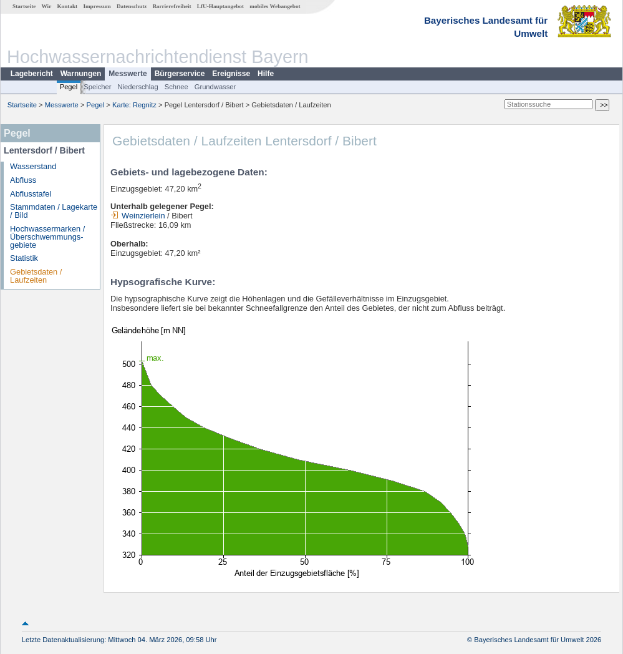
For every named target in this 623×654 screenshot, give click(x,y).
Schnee (176, 86)
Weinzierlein (137, 215)
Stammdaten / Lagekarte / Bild (53, 211)
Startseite (24, 6)
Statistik (24, 258)
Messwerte (128, 73)
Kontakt (67, 6)
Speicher (97, 86)
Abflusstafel (30, 193)
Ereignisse (231, 73)
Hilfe (266, 73)
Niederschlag (137, 86)
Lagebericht (32, 73)
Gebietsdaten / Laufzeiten (36, 276)
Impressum (96, 6)
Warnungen (81, 73)
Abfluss (23, 180)
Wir (47, 6)
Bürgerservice (180, 73)
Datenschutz (132, 6)
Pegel (69, 86)
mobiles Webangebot (274, 6)
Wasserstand (33, 166)
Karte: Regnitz (134, 105)
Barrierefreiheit (172, 6)
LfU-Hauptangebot (220, 6)
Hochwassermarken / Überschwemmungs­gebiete (47, 237)
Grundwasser (215, 86)
